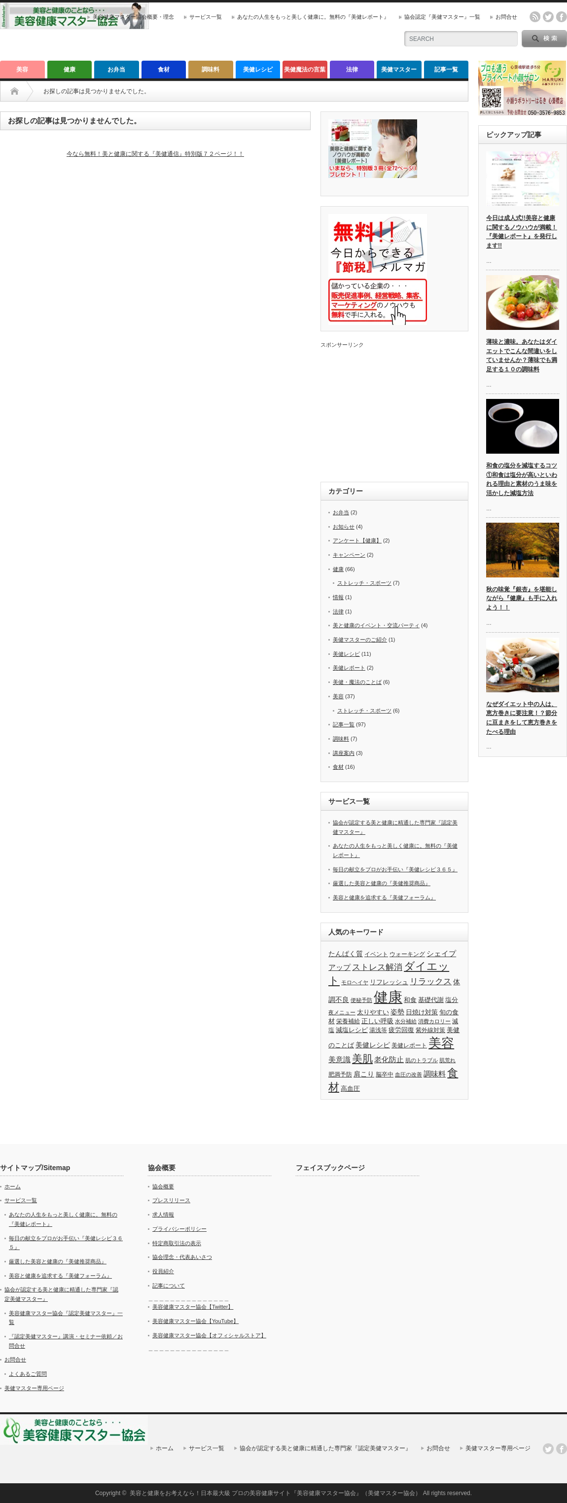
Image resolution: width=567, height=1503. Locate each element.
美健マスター (399, 69)
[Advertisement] (394, 410)
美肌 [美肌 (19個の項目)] (362, 1059)
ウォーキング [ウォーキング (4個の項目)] (407, 954)
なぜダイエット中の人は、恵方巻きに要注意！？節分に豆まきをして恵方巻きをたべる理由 (521, 718)
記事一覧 (446, 69)
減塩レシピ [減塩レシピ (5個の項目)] (352, 1030)
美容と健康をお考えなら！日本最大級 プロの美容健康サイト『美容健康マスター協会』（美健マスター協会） (275, 1493)
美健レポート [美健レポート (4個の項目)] (409, 1045)
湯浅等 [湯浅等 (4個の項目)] (378, 1030)
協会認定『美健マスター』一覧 (442, 17)
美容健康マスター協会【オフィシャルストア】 (209, 1335)
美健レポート (349, 668)
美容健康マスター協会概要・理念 (133, 17)
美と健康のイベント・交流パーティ (376, 625)
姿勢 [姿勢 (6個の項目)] (397, 1012)
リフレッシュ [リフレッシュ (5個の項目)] (389, 982)
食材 (164, 69)
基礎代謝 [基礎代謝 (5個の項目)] (431, 999)
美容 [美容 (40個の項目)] (441, 1043)
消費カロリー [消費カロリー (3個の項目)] (434, 1021)
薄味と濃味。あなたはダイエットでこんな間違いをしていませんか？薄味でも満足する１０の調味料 (521, 355)
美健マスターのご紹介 (360, 640)
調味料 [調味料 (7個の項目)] (435, 1074)
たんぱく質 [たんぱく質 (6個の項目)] (345, 954)
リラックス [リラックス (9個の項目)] (431, 981)
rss (535, 16)
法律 (352, 69)
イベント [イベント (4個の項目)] (376, 954)
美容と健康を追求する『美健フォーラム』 (384, 897)
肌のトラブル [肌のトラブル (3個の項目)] (421, 1060)
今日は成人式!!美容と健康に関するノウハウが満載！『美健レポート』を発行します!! (521, 232)
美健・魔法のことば (357, 682)
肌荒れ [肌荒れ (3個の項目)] (447, 1060)
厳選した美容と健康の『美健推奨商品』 (381, 883)
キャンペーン (349, 555)
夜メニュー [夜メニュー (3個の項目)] (341, 1012)
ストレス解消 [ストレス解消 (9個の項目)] (377, 967)
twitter (548, 16)
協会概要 (163, 1186)
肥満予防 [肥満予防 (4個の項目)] (340, 1074)
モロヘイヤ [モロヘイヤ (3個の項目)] (354, 982)
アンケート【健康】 (357, 540)
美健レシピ (258, 69)
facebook (561, 16)
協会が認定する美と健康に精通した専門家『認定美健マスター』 (325, 1448)
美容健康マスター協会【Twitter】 (192, 1307)
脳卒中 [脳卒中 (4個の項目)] (384, 1074)
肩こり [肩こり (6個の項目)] (364, 1074)
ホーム (12, 1186)
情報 (338, 597)
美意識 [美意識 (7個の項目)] (339, 1059)
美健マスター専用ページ (34, 1388)
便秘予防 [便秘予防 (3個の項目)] (361, 1000)
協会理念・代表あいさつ (182, 1257)
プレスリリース (171, 1200)
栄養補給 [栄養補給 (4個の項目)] (348, 1021)
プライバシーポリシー (179, 1229)
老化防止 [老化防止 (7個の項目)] (389, 1059)
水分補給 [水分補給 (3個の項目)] (406, 1021)
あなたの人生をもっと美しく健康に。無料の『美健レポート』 (313, 17)
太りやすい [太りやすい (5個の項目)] (373, 1012)
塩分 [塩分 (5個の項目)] (451, 999)
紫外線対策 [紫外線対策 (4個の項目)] (430, 1030)
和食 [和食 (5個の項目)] (410, 999)
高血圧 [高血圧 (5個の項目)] (350, 1088)
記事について (168, 1285)
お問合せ (506, 17)
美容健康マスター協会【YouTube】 (195, 1321)
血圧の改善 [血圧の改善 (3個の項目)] (408, 1074)
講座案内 (343, 753)
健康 (69, 69)
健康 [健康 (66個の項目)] (388, 997)
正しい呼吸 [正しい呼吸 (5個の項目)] (377, 1021)
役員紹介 (163, 1271)
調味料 (210, 69)
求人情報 (163, 1214)
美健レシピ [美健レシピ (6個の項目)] (372, 1045)
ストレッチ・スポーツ (364, 583)
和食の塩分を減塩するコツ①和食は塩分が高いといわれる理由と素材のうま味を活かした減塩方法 (521, 479)
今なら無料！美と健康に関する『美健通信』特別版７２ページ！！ (155, 153)
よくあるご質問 (28, 1374)
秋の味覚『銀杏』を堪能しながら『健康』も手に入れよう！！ (521, 598)
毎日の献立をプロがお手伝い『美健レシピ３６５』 (395, 869)
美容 (22, 69)
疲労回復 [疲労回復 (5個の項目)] (401, 1030)
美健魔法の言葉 (304, 69)
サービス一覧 (205, 17)
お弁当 (116, 69)
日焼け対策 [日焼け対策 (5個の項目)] (422, 1012)
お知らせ (343, 527)
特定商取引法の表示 (176, 1243)
